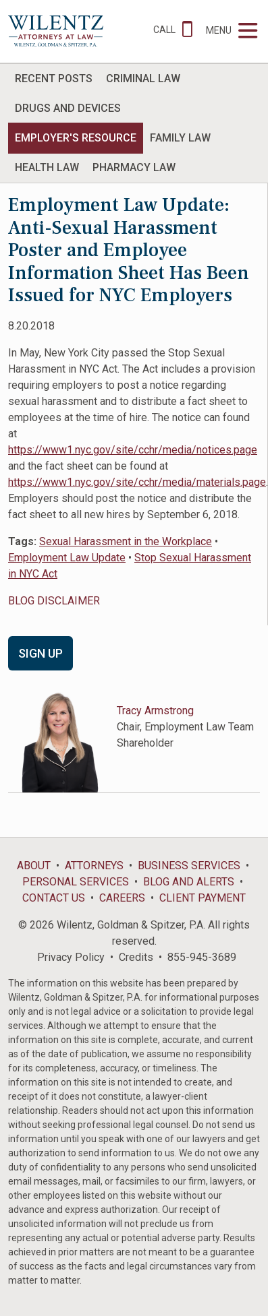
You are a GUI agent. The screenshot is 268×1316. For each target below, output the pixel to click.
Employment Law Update (67, 557)
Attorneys (94, 865)
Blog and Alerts (188, 881)
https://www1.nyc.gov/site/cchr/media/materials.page (137, 482)
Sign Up (40, 653)
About (34, 865)
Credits (136, 957)
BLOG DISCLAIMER (54, 600)
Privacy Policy (71, 957)
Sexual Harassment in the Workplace (125, 541)
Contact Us (53, 897)
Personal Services (75, 881)
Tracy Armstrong (155, 710)
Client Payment (202, 897)
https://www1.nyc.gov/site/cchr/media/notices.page (132, 449)
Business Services (189, 865)
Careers (122, 897)
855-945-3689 (201, 957)
